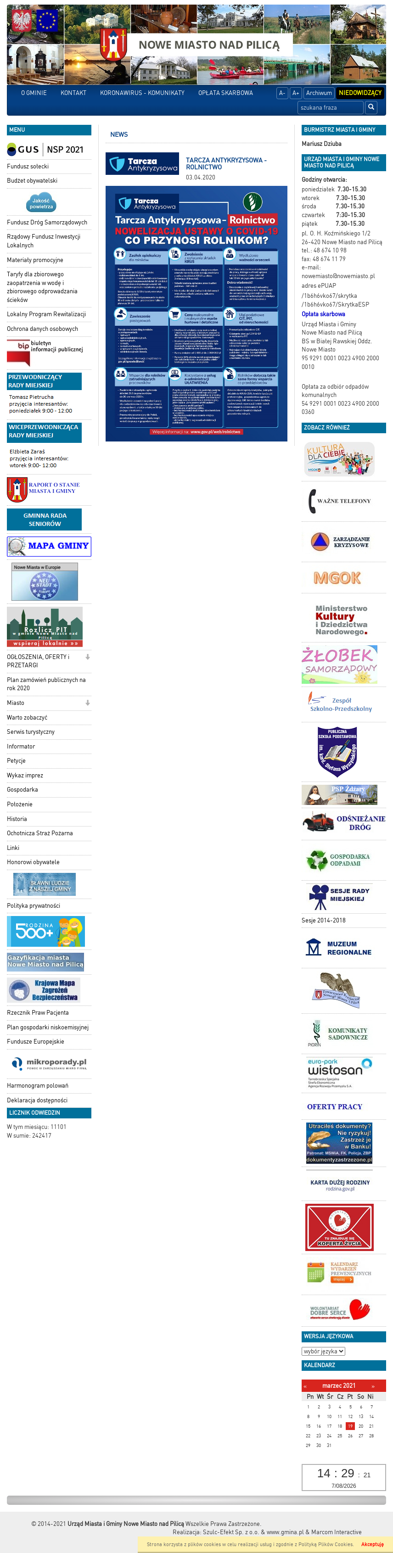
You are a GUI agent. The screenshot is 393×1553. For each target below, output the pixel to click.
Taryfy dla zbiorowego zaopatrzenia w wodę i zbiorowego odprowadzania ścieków (42, 287)
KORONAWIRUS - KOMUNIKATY (142, 92)
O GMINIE (34, 92)
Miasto (15, 702)
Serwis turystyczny (31, 731)
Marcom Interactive (336, 1532)
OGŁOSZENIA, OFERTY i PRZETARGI (38, 661)
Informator (21, 746)
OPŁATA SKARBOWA (225, 92)
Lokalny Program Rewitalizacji (46, 314)
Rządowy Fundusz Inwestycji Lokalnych (43, 241)
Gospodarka (22, 789)
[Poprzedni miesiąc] (305, 1386)
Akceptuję (372, 1544)
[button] (87, 657)
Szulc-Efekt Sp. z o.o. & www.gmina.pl (253, 1532)
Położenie (20, 804)
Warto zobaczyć (27, 717)
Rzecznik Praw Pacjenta (38, 1012)
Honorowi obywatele (33, 862)
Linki (13, 847)
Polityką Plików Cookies (325, 1544)
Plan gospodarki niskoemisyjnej (48, 1027)
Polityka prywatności (33, 905)
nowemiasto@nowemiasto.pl (338, 276)
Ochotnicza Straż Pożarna (40, 833)
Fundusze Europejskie (35, 1041)
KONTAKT (73, 92)
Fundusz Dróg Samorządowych (47, 222)
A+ (295, 92)
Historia (17, 819)
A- (282, 92)
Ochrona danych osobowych (42, 328)
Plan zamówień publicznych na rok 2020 (46, 684)
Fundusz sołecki (28, 166)
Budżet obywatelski (32, 180)
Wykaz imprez (25, 775)
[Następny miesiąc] (373, 1386)
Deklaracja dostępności (37, 1100)
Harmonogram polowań (37, 1085)
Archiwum (319, 92)
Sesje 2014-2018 (324, 920)
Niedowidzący (360, 92)
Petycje (16, 760)
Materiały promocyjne (35, 260)
